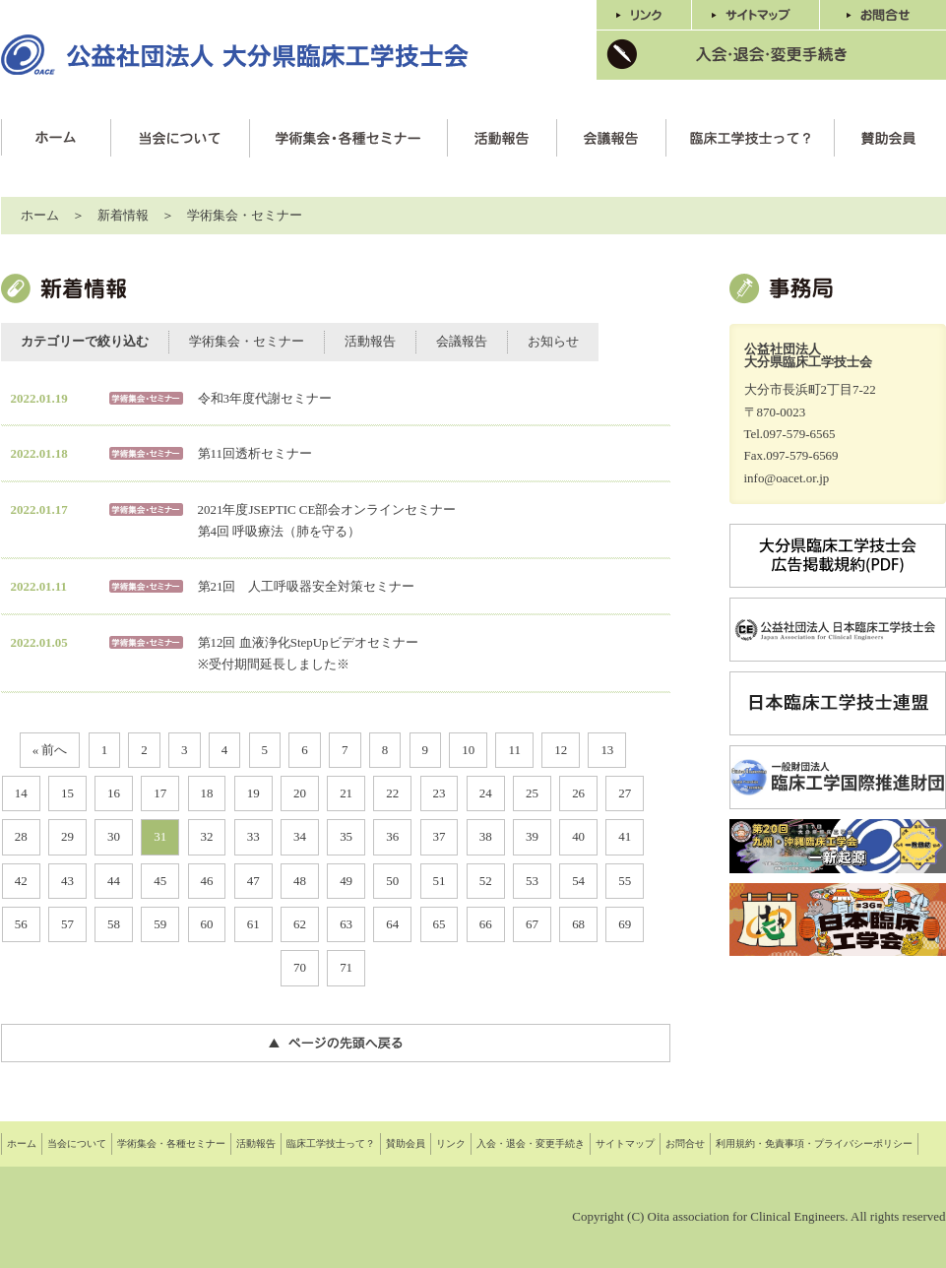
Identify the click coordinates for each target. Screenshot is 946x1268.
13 (606, 749)
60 (207, 924)
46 (207, 880)
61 (253, 924)
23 (439, 793)
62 (299, 924)
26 (578, 793)
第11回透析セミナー (255, 453)
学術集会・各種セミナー (171, 1143)
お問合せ (685, 1143)
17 (160, 793)
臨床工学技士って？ (330, 1143)
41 (624, 836)
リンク (451, 1143)
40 (578, 836)
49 (346, 880)
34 (299, 836)
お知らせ (553, 341)
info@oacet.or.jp (787, 478)
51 (439, 880)
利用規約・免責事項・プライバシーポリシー (814, 1143)
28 (21, 836)
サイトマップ (625, 1143)
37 (439, 836)
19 (253, 793)
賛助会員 (405, 1143)
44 (113, 880)
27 (624, 793)
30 (113, 836)
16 (113, 793)
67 (532, 924)
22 (392, 793)
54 (578, 880)
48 (299, 880)
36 (392, 836)
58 (113, 924)
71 (346, 967)
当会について (76, 1143)
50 (392, 880)
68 (578, 924)
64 (392, 924)
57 (67, 924)
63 (346, 924)
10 (468, 749)
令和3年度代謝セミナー (265, 398)
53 (532, 880)
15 (67, 793)
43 (67, 880)
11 (514, 749)
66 (485, 924)
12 (560, 749)
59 (160, 924)
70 (299, 967)
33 (253, 836)
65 (439, 924)
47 (253, 880)
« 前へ (50, 749)
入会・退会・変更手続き (530, 1143)
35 (346, 836)
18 (207, 793)
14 (21, 793)
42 (21, 880)
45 (160, 880)
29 (67, 836)
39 (532, 836)
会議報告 (461, 341)
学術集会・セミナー (244, 215)
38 (485, 836)
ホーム (40, 215)
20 (299, 793)
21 (346, 793)
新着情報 (123, 215)
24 (485, 793)
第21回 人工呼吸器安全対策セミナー (306, 586)
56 (21, 924)
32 (207, 836)
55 (624, 880)
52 (485, 880)
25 (532, 793)
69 (624, 924)
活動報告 (370, 341)
